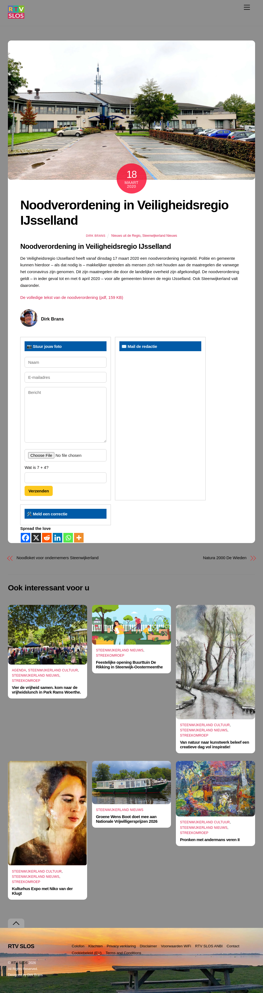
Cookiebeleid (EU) (87, 953)
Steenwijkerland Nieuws (159, 236)
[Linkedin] (57, 537)
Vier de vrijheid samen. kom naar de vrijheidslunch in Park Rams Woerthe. (46, 689)
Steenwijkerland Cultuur (53, 670)
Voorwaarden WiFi (176, 946)
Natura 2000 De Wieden (224, 557)
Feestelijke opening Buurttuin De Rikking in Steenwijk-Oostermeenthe (129, 664)
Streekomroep (26, 681)
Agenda (19, 670)
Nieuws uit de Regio (126, 236)
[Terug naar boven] (16, 923)
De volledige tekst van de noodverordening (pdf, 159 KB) (71, 297)
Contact (233, 946)
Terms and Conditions (123, 953)
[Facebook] (25, 537)
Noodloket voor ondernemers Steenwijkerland (57, 557)
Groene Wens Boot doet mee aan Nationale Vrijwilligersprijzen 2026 (126, 819)
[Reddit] (47, 537)
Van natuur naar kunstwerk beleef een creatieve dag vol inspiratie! (214, 744)
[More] (79, 537)
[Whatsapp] (68, 537)
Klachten (95, 946)
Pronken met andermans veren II (210, 839)
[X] (36, 537)
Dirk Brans (95, 235)
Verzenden (38, 491)
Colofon (78, 946)
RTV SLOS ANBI (209, 946)
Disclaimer (148, 946)
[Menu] (246, 7)
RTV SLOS (19, 963)
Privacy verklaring (121, 946)
